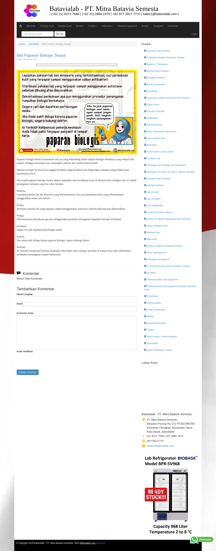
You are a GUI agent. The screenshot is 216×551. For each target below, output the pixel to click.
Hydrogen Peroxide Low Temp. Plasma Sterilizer (169, 172)
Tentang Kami (47, 26)
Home (22, 44)
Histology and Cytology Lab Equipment (165, 165)
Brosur (145, 26)
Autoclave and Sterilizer (157, 50)
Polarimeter (151, 296)
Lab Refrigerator (153, 205)
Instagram (158, 26)
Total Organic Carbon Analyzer (160, 336)
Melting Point (152, 232)
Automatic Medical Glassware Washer (164, 57)
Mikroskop (150, 239)
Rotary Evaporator (154, 309)
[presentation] (41, 360)
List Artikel (34, 44)
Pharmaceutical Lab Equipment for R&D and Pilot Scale (170, 288)
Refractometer (152, 303)
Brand (80, 26)
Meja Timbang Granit (156, 225)
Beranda (31, 26)
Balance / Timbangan (156, 64)
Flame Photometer (154, 138)
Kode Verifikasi (25, 351)
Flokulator (150, 145)
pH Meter (150, 272)
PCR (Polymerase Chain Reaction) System (167, 266)
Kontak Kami (65, 26)
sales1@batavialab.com (160, 445)
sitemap (101, 543)
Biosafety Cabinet (154, 77)
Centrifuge (150, 91)
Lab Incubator (152, 198)
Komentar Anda (25, 313)
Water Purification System (158, 350)
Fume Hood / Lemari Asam (159, 151)
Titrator (149, 330)
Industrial (107, 26)
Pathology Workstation (156, 259)
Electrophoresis (153, 124)
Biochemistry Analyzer (156, 71)
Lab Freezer (151, 192)
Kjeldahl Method (153, 185)
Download (173, 26)
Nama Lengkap (25, 294)
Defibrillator (151, 118)
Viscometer (151, 343)
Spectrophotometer (155, 323)
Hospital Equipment (127, 26)
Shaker (149, 316)
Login (194, 34)
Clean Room (151, 104)
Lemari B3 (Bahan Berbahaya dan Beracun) (167, 219)
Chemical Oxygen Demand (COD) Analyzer (167, 98)
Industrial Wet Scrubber (157, 178)
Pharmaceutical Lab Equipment (161, 279)
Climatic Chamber (154, 111)
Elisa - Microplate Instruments (160, 131)
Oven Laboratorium (155, 252)
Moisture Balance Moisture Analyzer (163, 246)
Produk (92, 26)
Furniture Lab (152, 158)
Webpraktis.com (87, 543)
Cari (59, 34)
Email (20, 303)
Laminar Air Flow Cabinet (158, 212)
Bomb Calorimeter (154, 84)
